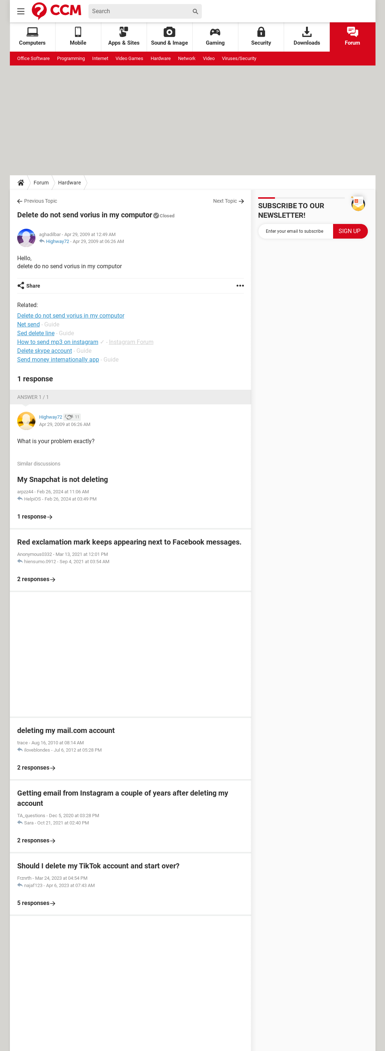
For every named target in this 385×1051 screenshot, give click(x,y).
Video (209, 58)
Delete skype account (44, 350)
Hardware (161, 58)
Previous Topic (40, 201)
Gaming (215, 36)
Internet (100, 58)
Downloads (307, 36)
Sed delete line (35, 333)
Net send (28, 324)
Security (261, 36)
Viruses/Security (239, 58)
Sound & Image (169, 36)
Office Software (33, 58)
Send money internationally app (58, 359)
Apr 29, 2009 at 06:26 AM (98, 241)
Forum (352, 36)
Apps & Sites (124, 36)
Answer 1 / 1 (33, 397)
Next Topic (225, 201)
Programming (71, 58)
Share (33, 286)
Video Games (129, 58)
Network (187, 58)
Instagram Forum (131, 342)
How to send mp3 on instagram (57, 342)
